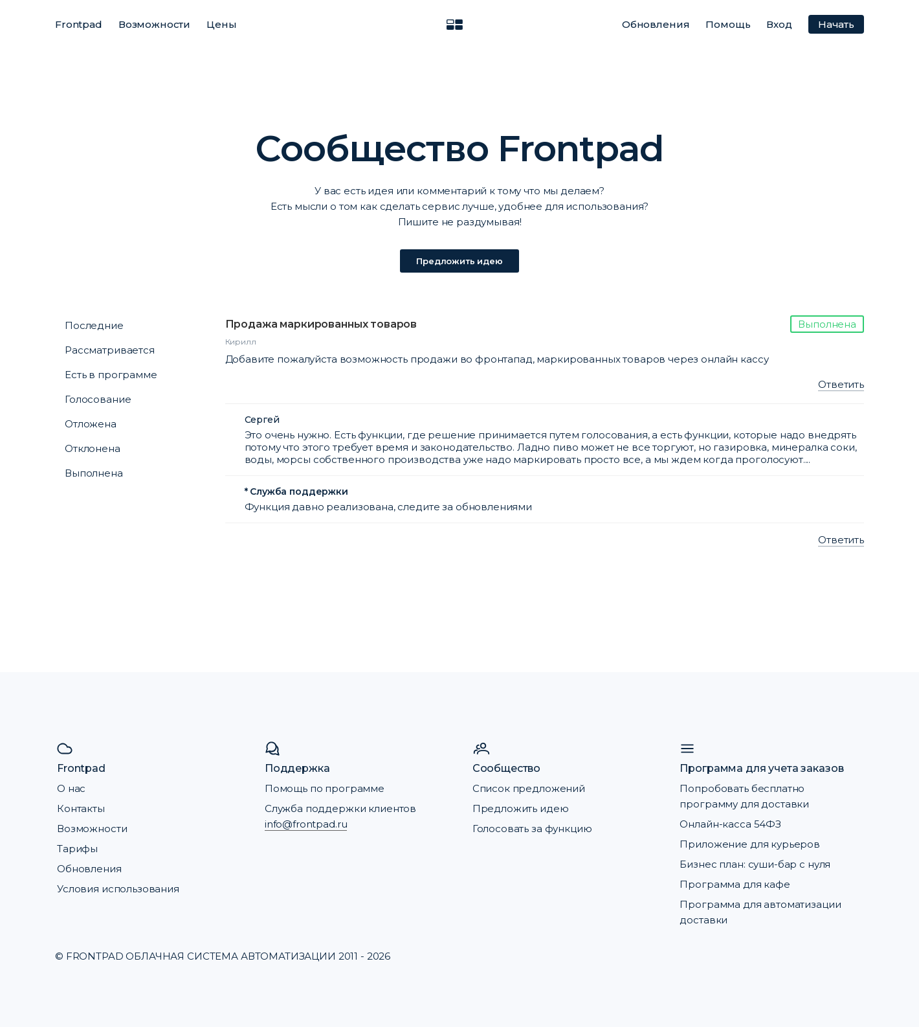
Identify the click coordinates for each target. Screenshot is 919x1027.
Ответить (841, 384)
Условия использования (118, 889)
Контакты (81, 808)
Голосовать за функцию (532, 828)
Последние (94, 325)
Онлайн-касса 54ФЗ (730, 824)
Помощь (727, 24)
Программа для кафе (735, 884)
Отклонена (92, 448)
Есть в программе (111, 374)
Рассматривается (110, 350)
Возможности (154, 24)
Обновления (656, 24)
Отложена (90, 424)
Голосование (98, 399)
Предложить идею (459, 261)
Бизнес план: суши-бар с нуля (755, 864)
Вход (779, 24)
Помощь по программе (324, 788)
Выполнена (94, 473)
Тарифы (77, 848)
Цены (221, 24)
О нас (71, 788)
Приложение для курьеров (750, 844)
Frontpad (78, 24)
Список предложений (528, 788)
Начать (836, 24)
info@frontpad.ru (306, 824)
